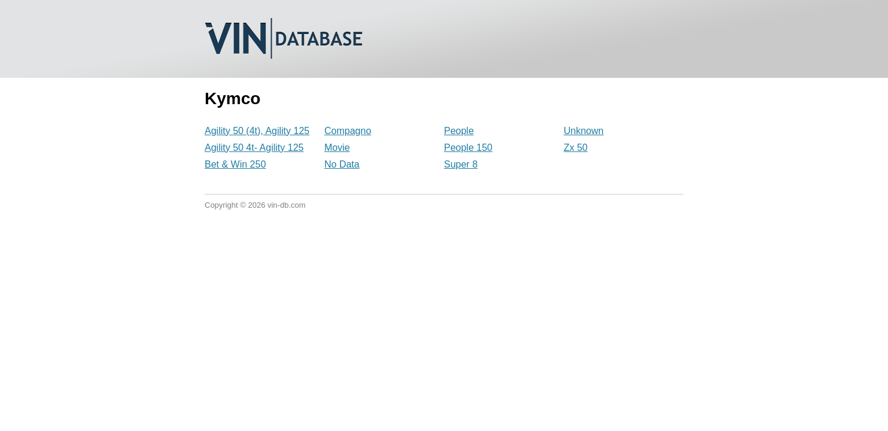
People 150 (468, 147)
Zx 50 (576, 147)
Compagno (347, 131)
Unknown (584, 131)
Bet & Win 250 (235, 164)
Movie (337, 147)
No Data (342, 164)
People (459, 131)
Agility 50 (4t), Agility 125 (257, 131)
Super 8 (461, 164)
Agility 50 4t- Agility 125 (254, 147)
